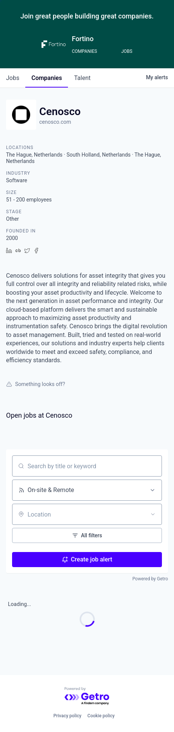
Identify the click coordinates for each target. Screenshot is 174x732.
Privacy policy (67, 715)
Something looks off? (35, 384)
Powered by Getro (150, 578)
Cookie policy (101, 715)
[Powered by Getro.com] (87, 696)
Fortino (83, 39)
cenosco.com (55, 122)
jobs (12, 78)
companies (46, 78)
